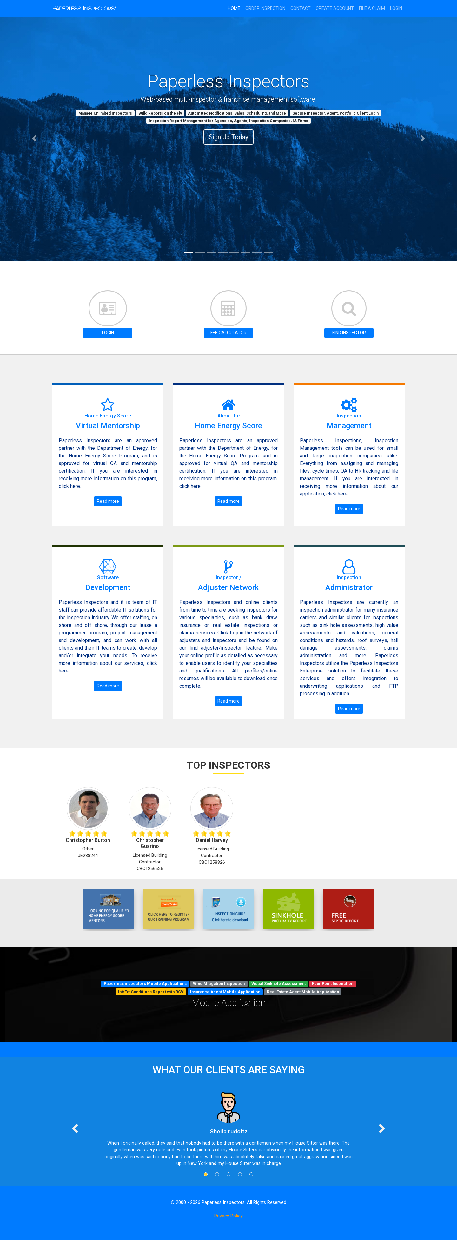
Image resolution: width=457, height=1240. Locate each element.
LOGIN (108, 332)
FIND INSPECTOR (349, 332)
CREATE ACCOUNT (335, 8)
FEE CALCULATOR (228, 332)
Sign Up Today (228, 137)
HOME (234, 8)
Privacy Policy (228, 1216)
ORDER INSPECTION (265, 8)
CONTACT (300, 8)
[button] (34, 138)
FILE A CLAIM (372, 8)
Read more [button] (108, 501)
